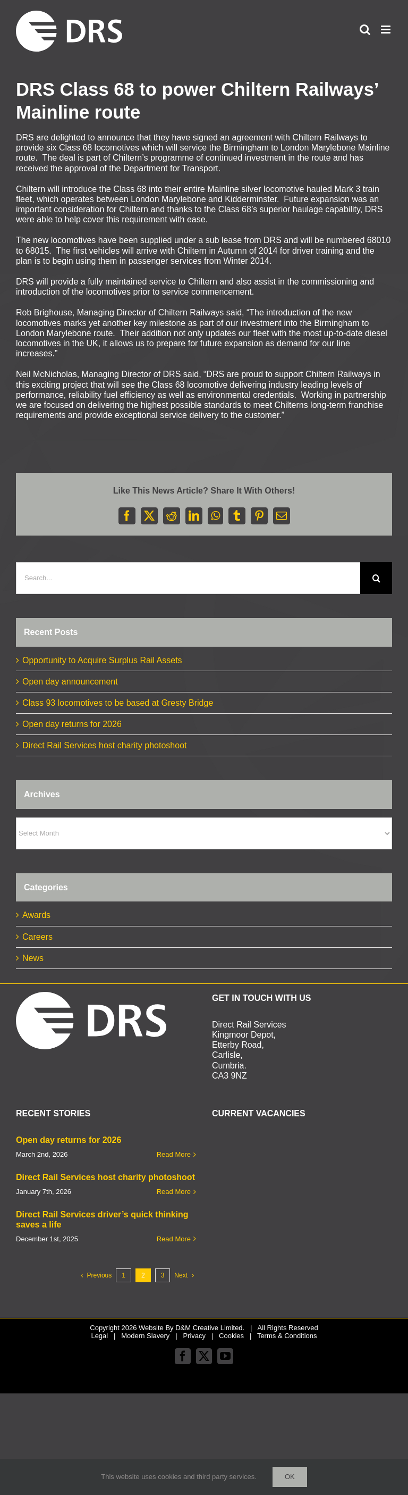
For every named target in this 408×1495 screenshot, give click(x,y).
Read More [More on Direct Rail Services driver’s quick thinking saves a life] (174, 1239)
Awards (36, 915)
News (33, 958)
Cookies (231, 1336)
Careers (37, 936)
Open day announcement (70, 681)
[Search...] (188, 578)
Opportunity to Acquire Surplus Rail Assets (102, 660)
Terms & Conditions (287, 1336)
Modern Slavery (145, 1336)
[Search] (376, 578)
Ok (290, 1477)
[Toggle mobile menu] (386, 29)
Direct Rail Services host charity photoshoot (104, 745)
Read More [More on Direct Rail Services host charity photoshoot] (174, 1192)
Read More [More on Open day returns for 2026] (174, 1154)
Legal (99, 1336)
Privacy (194, 1336)
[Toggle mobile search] (365, 29)
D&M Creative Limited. (209, 1328)
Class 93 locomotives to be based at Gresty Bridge (117, 702)
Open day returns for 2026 (72, 724)
